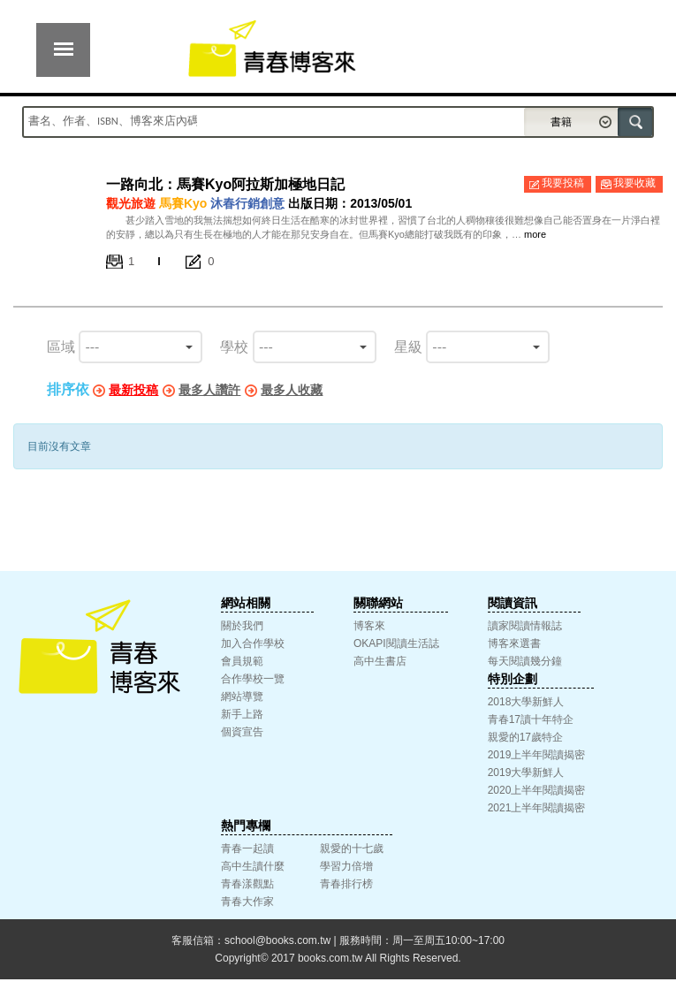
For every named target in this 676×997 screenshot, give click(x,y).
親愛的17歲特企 (525, 737)
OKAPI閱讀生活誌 (396, 643)
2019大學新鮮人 (526, 772)
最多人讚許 (209, 390)
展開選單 (63, 50)
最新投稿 (133, 390)
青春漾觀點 (247, 884)
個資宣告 (242, 732)
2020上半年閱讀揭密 (537, 790)
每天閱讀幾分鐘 (525, 661)
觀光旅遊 (131, 203)
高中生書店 (379, 661)
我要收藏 (634, 183)
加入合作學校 (253, 643)
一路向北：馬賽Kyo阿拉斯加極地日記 (225, 184)
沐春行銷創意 (247, 203)
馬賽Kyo (183, 203)
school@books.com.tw (277, 940)
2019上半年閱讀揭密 (537, 755)
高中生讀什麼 (253, 866)
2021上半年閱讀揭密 (537, 808)
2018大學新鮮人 (526, 702)
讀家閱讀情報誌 (525, 626)
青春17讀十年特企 (530, 719)
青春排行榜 (346, 884)
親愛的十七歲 (352, 848)
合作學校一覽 (253, 679)
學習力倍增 (346, 866)
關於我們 (242, 626)
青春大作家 (247, 901)
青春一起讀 (247, 848)
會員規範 (242, 661)
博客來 (369, 626)
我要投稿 (563, 183)
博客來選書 (514, 643)
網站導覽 (242, 696)
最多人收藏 (292, 390)
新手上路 (242, 714)
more (535, 234)
